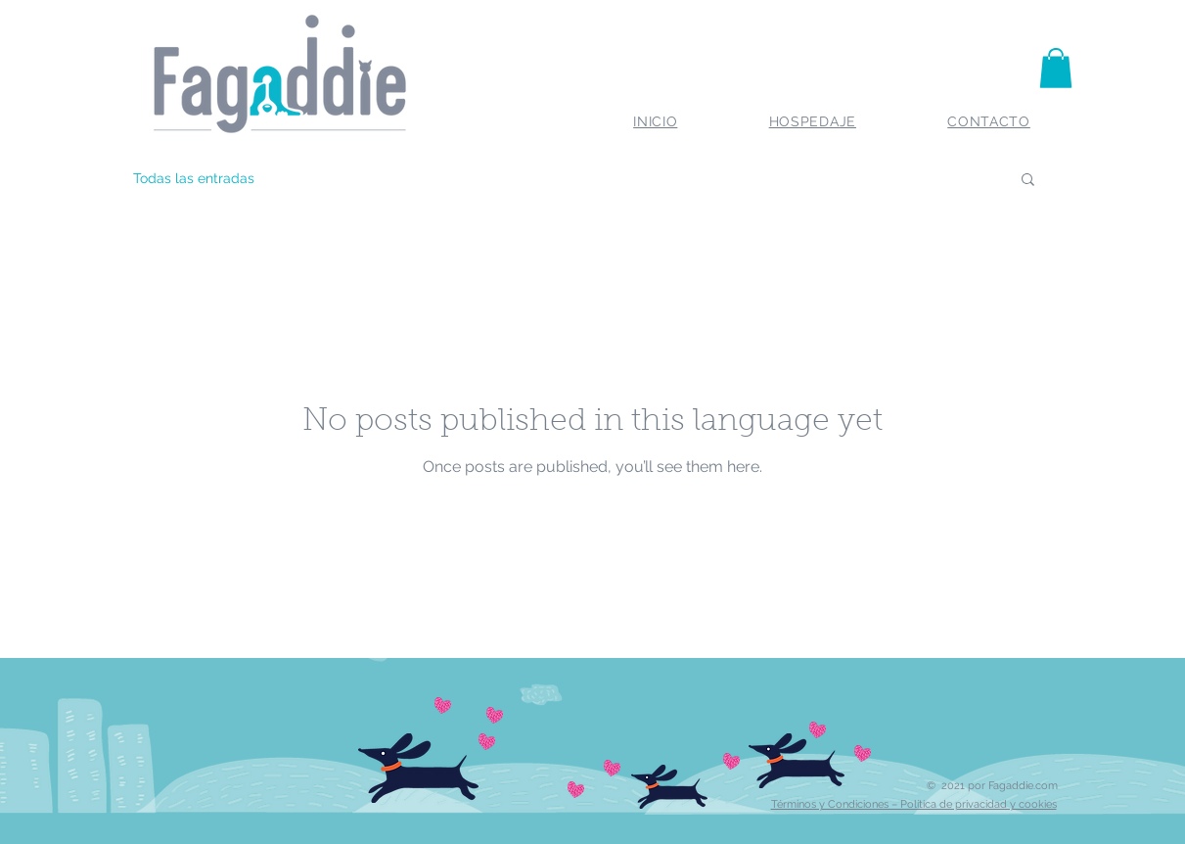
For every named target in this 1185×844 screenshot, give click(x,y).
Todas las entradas (193, 178)
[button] (1055, 68)
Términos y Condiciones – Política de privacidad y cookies (914, 804)
